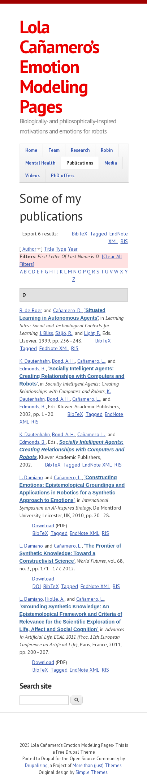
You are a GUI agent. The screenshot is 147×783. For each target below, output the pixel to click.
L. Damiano (31, 477)
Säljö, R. (64, 333)
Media (110, 163)
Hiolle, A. (55, 599)
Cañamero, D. (67, 310)
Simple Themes (91, 772)
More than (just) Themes (97, 765)
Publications (79, 163)
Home (31, 150)
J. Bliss (46, 333)
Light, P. (92, 333)
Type (61, 249)
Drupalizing (36, 765)
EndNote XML (54, 348)
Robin (107, 150)
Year (73, 249)
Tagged (98, 233)
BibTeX (79, 233)
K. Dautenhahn (35, 361)
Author (29, 249)
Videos (32, 175)
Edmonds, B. (33, 368)
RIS (124, 241)
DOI (37, 586)
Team (54, 150)
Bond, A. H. (63, 361)
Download (43, 525)
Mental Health (40, 163)
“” (72, 376)
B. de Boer (31, 310)
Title (49, 249)
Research (80, 150)
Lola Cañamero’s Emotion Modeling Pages (59, 66)
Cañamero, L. (91, 361)
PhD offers (62, 175)
